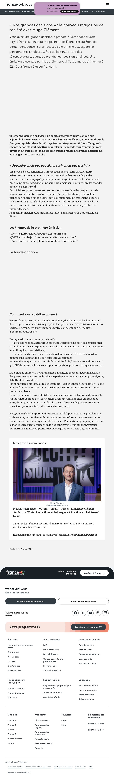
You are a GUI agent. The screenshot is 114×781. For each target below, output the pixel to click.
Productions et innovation (16, 681)
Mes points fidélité (88, 664)
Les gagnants (85, 659)
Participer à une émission (83, 601)
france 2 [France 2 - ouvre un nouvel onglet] (12, 721)
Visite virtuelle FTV (52, 671)
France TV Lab (96, 723)
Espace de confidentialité (19, 772)
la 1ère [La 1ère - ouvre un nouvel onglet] (11, 743)
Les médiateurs (50, 654)
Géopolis (39, 748)
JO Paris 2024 (98, 12)
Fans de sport (85, 650)
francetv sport (42, 739)
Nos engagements (88, 690)
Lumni (64, 725)
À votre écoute (51, 639)
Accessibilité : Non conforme (38, 766)
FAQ (45, 645)
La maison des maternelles (96, 716)
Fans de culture (86, 645)
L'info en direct (42, 721)
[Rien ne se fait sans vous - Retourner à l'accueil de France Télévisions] (57, 591)
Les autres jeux (51, 679)
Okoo (63, 721)
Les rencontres (50, 666)
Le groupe (84, 679)
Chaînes (12, 714)
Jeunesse (66, 714)
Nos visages (13, 657)
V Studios (12, 698)
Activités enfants (51, 697)
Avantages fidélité (89, 639)
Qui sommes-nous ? (88, 686)
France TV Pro (96, 729)
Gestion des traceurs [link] (63, 766)
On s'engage (14, 666)
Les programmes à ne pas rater (20, 12)
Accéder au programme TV (88, 626)
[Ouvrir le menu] (107, 4)
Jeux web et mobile (52, 693)
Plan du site (80, 766)
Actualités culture (43, 744)
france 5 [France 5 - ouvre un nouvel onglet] (12, 734)
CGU (91, 766)
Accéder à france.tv (94, 572)
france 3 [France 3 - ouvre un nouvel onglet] (12, 725)
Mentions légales (15, 766)
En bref (84, 12)
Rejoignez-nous (86, 699)
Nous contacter (51, 650)
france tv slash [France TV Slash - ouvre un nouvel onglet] (15, 739)
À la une (12, 639)
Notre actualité (86, 695)
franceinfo (41, 714)
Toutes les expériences (89, 654)
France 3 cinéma (16, 693)
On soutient (14, 652)
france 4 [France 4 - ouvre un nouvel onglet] (12, 730)
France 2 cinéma (16, 689)
